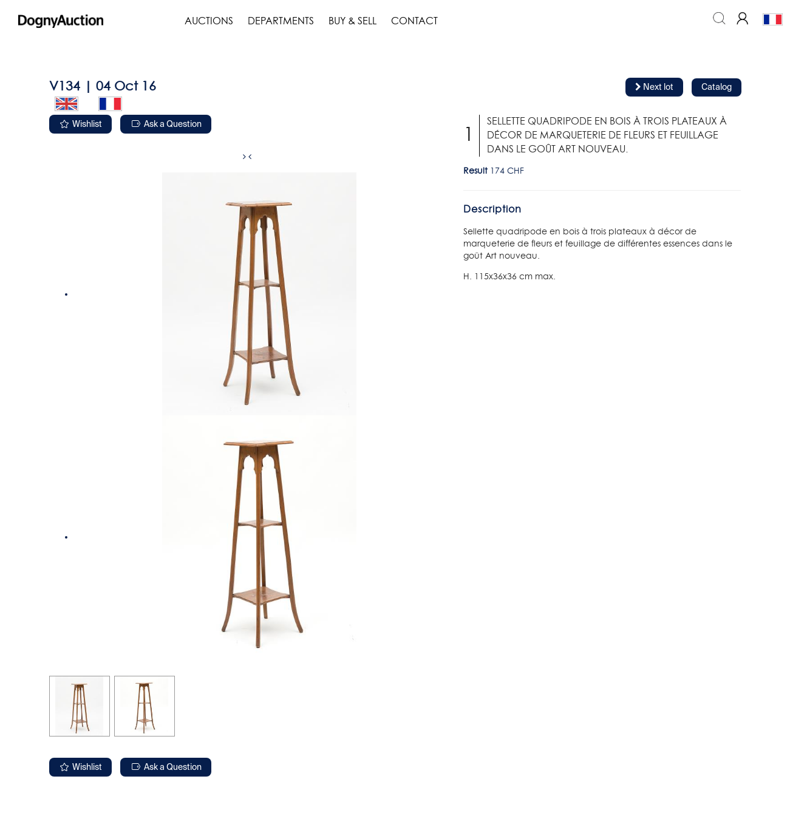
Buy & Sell (352, 21)
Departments (281, 21)
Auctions (209, 21)
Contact (414, 21)
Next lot (654, 87)
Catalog (716, 87)
